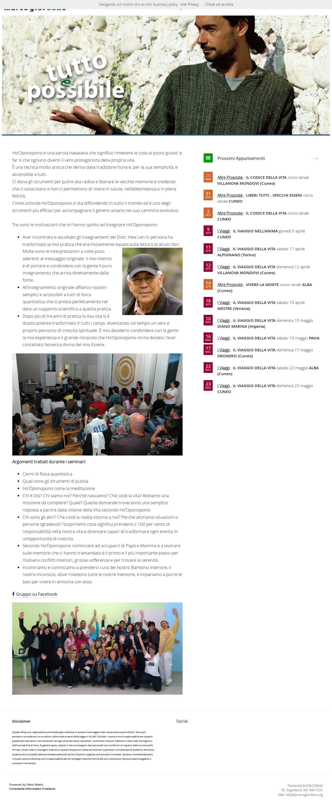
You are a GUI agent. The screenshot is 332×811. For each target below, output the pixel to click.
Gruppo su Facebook (36, 594)
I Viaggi (224, 230)
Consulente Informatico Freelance (32, 789)
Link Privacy (189, 4)
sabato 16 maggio (276, 337)
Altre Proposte (230, 177)
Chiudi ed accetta (219, 4)
